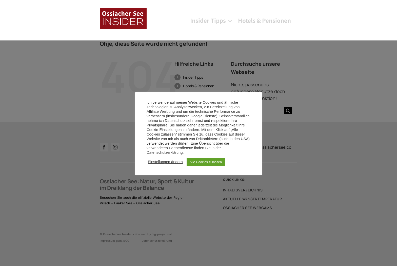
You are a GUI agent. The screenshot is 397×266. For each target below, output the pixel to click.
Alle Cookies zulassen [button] (206, 162)
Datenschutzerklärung (165, 152)
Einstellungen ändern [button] (165, 162)
